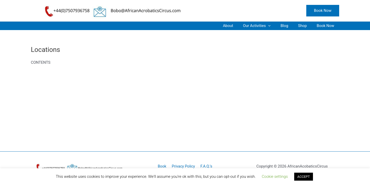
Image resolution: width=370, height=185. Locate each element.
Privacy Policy (183, 166)
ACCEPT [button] (303, 177)
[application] (275, 26)
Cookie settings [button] (275, 176)
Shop (305, 25)
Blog (290, 25)
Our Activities (264, 26)
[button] (322, 10)
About (238, 25)
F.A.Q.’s (205, 166)
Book (163, 166)
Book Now (326, 25)
